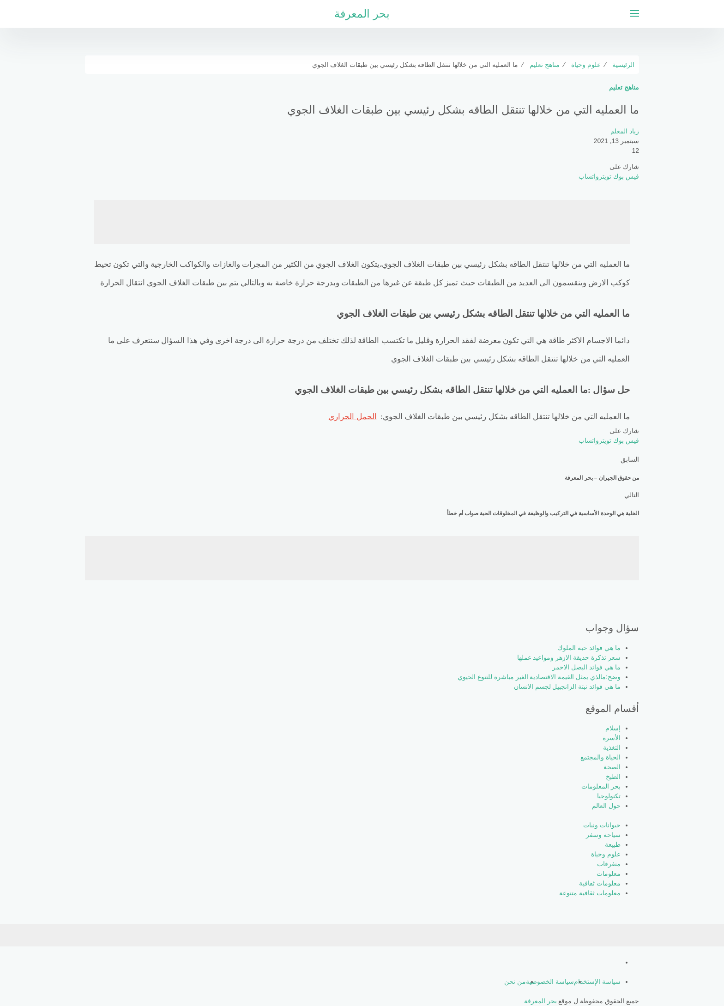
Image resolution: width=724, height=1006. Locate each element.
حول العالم (606, 805)
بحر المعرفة (362, 13)
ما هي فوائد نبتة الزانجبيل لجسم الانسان (567, 686)
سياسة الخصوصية (550, 981)
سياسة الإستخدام (597, 981)
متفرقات (609, 863)
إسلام (613, 728)
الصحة (612, 767)
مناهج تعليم (624, 87)
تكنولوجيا (609, 796)
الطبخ (613, 776)
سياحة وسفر (603, 834)
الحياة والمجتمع (600, 757)
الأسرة (612, 737)
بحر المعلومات (601, 786)
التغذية (612, 747)
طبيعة (613, 844)
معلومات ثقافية (600, 883)
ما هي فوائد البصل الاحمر (586, 667)
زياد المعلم (624, 131)
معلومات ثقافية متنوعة (590, 893)
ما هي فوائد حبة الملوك (589, 647)
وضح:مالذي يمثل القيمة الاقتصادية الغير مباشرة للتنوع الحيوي (539, 677)
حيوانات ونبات (602, 825)
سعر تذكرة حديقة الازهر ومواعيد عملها (569, 657)
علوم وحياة (606, 854)
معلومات (609, 873)
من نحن (515, 981)
